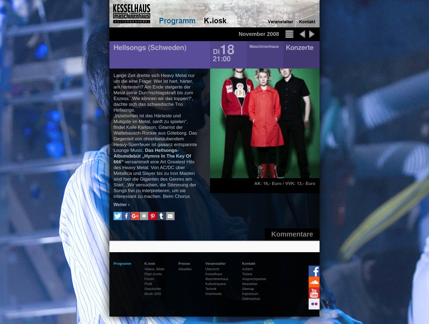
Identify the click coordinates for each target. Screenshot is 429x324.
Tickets (247, 274)
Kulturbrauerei (215, 284)
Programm (122, 264)
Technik (211, 289)
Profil (148, 284)
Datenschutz (251, 299)
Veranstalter (215, 264)
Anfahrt (247, 269)
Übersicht (212, 269)
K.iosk (149, 264)
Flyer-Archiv (153, 274)
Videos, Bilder (154, 269)
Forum (149, 279)
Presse (184, 264)
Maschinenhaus (216, 279)
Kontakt (248, 264)
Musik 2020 (152, 294)
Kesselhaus (213, 274)
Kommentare (292, 234)
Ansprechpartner (254, 279)
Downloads (213, 294)
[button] (118, 216)
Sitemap (248, 289)
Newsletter (250, 284)
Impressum (250, 294)
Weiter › (121, 204)
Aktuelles (185, 269)
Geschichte (152, 289)
